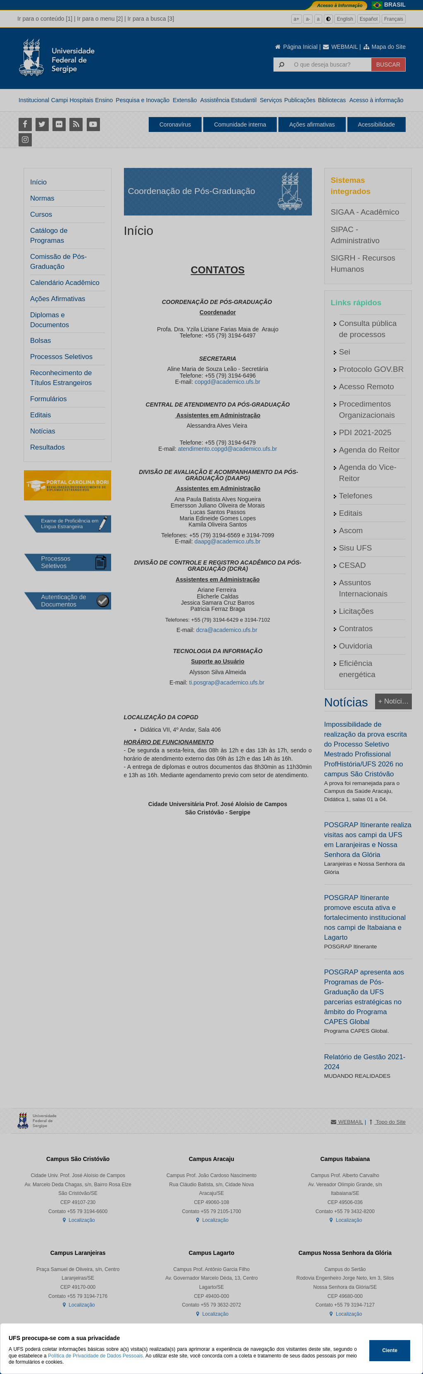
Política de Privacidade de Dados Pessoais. (96, 1356)
